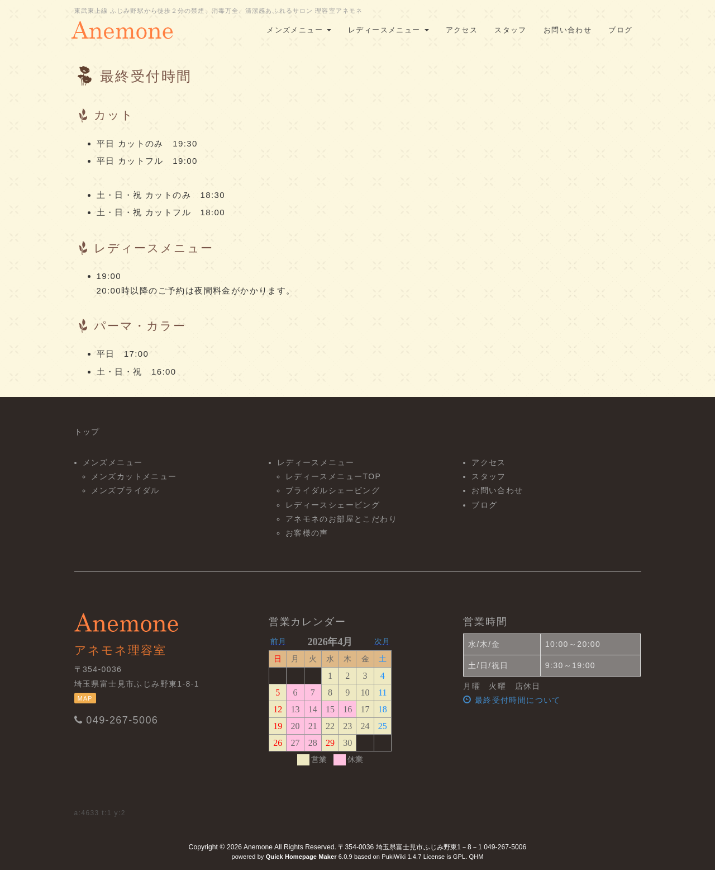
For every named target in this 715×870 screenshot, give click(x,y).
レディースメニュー (388, 30)
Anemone (258, 847)
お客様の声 (306, 532)
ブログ (620, 30)
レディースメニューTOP (333, 476)
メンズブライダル (125, 490)
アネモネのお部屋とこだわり (341, 518)
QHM (476, 856)
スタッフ (510, 30)
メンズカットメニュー (134, 476)
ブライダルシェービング (332, 490)
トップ (87, 431)
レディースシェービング (332, 504)
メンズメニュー (298, 30)
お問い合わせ (568, 30)
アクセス (462, 30)
